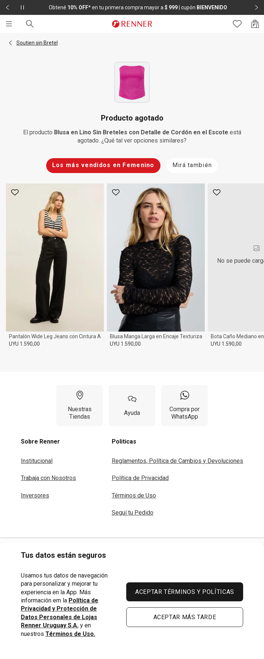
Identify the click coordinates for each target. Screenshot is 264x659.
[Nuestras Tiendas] (79, 405)
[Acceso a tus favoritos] (237, 24)
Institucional (37, 460)
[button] (10, 43)
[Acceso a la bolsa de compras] (255, 24)
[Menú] (9, 24)
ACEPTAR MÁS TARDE (184, 617)
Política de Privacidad (140, 478)
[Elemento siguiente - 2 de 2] (256, 7)
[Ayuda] (132, 405)
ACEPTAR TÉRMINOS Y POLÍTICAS (184, 591)
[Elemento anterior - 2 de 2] (7, 7)
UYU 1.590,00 (24, 344)
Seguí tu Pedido (132, 512)
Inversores (35, 495)
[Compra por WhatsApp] (184, 405)
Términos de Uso (134, 495)
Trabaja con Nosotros (48, 478)
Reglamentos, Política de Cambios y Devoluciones (177, 460)
